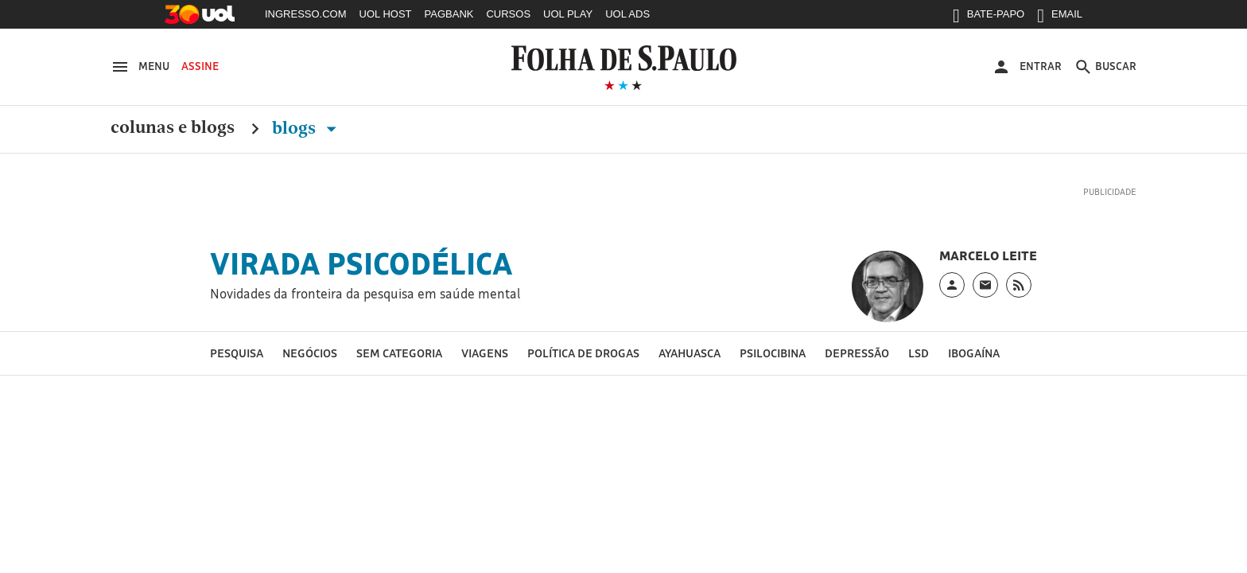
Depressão (857, 353)
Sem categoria (399, 353)
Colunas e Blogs (173, 128)
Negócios (309, 353)
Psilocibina (773, 353)
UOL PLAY (567, 14)
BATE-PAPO (988, 17)
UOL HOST (385, 14)
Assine (200, 66)
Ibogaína (974, 353)
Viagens (484, 353)
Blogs (307, 128)
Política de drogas (583, 353)
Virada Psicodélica (361, 263)
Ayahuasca (689, 353)
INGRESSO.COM (306, 14)
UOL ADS (627, 14)
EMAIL (1059, 17)
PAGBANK (449, 14)
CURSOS (508, 14)
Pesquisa (236, 353)
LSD (918, 353)
